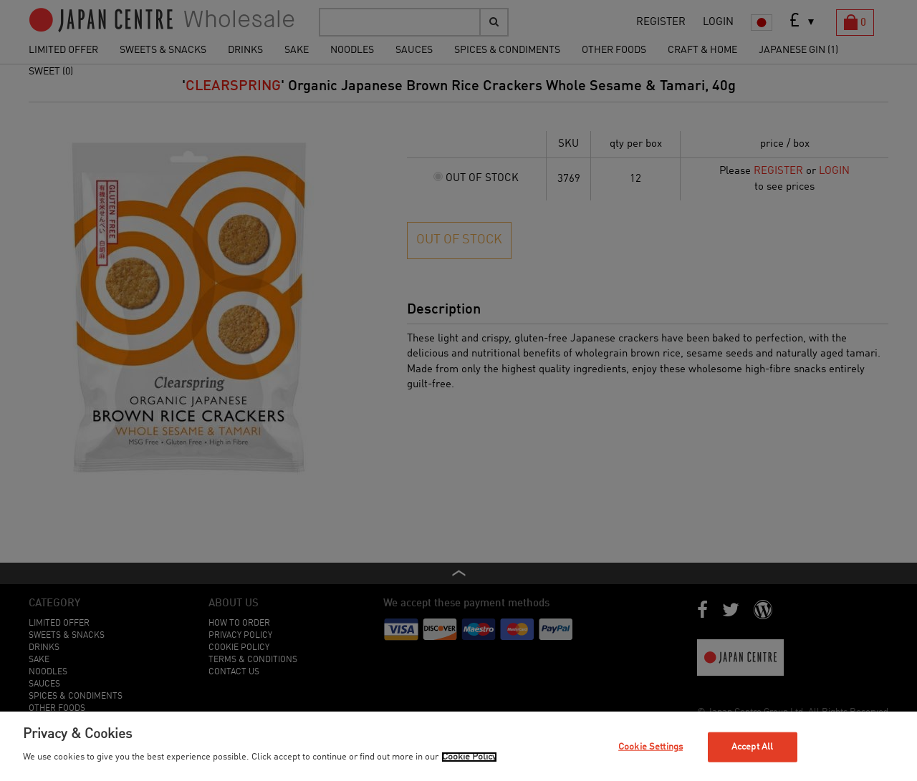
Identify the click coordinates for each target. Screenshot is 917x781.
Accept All (752, 747)
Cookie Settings (650, 747)
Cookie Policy (469, 757)
